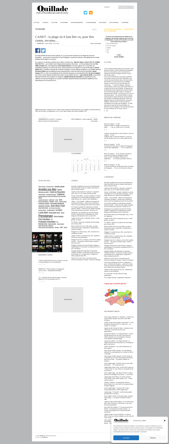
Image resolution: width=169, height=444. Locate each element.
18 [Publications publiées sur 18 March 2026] (81, 167)
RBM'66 (81, 111)
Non (108, 50)
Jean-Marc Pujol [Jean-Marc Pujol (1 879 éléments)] (58, 206)
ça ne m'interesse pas (112, 43)
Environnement (77, 22)
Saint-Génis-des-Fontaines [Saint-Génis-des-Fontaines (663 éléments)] (45, 225)
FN (55, 109)
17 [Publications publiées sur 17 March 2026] (77, 167)
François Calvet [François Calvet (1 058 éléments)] (43, 203)
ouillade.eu (42, 435)
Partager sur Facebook (37, 50)
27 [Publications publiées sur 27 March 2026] (90, 169)
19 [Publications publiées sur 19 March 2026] (86, 167)
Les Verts (60, 111)
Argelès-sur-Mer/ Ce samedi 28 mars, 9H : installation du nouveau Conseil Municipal (118, 236)
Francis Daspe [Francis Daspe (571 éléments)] (63, 201)
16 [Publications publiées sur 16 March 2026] (73, 167)
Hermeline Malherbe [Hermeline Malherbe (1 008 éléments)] (57, 203)
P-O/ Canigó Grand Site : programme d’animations (117, 277)
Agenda (45, 22)
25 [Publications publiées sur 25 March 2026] (81, 169)
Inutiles (109, 48)
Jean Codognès (85, 109)
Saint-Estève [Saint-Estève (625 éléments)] (60, 224)
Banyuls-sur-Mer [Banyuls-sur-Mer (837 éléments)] (43, 192)
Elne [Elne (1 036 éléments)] (60, 200)
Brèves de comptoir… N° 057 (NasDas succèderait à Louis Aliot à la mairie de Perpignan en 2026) (117, 154)
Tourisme (124, 22)
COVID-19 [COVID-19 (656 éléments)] (51, 199)
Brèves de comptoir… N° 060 (112, 124)
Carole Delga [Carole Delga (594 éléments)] (41, 194)
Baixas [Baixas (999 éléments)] (59, 189)
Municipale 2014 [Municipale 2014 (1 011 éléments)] (54, 212)
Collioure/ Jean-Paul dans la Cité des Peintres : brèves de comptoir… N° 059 (119, 134)
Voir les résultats (119, 56)
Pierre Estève (75, 111)
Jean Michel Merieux (94, 109)
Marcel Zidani (67, 111)
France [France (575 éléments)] (56, 201)
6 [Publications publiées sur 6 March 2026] (90, 164)
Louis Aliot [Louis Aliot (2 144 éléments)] (43, 212)
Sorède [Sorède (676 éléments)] (57, 227)
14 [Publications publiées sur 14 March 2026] (94, 166)
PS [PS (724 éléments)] (52, 219)
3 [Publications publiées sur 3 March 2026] (77, 164)
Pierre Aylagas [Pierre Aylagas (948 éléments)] (58, 216)
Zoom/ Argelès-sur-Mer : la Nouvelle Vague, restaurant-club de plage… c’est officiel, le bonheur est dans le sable (118, 397)
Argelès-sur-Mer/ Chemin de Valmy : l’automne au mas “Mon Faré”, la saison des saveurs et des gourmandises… (118, 329)
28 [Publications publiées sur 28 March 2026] (94, 169)
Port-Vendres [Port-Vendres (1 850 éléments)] (44, 219)
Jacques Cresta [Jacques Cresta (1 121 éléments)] (44, 206)
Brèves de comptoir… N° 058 (112, 144)
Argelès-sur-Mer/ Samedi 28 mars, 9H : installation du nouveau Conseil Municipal (118, 270)
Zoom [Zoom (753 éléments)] (65, 227)
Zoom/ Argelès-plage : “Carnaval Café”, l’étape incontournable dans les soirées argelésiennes (116, 388)
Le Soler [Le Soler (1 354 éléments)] (59, 210)
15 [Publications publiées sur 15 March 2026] (98, 166)
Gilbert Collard (60, 109)
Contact (107, 7)
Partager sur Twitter (43, 50)
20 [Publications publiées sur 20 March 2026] (90, 167)
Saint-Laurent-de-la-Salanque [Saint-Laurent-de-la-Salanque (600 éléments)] (46, 227)
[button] (165, 420)
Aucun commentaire (95, 43)
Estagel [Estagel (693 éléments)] (51, 201)
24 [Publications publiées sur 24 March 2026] (77, 169)
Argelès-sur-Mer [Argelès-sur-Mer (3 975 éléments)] (47, 189)
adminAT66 (40, 43)
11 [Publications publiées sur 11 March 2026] (81, 166)
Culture (54, 22)
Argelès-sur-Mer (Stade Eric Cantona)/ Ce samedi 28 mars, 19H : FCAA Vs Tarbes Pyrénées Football (118, 189)
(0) (107, 110)
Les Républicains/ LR (52, 111)
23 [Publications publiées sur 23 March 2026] (73, 169)
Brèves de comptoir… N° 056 (112, 164)
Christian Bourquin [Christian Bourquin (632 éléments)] (51, 194)
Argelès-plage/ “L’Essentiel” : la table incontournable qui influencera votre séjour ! (118, 392)
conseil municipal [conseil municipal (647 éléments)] (43, 199)
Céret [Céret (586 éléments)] (56, 199)
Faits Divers (113, 22)
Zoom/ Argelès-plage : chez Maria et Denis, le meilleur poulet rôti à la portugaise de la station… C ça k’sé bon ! (118, 373)
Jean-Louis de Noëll (40, 111)
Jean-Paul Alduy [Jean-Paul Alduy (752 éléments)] (43, 208)
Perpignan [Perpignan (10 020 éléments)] (45, 216)
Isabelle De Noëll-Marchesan (72, 109)
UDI (85, 111)
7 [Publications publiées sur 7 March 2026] (94, 164)
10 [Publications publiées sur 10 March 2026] (77, 166)
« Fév (85, 173)
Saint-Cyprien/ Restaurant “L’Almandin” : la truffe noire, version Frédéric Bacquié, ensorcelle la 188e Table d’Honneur (119, 318)
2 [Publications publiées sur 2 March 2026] (73, 164)
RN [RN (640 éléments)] (57, 221)
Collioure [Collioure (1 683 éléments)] (61, 194)
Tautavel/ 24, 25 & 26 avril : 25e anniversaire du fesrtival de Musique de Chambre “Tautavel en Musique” (119, 259)
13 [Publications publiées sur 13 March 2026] (90, 166)
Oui (108, 52)
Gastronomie (91, 22)
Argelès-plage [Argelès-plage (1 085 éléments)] (59, 186)
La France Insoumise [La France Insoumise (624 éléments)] (54, 207)
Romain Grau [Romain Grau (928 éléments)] (42, 224)
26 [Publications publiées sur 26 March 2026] (86, 169)
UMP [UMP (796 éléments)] (61, 227)
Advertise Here (68, 139)
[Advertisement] (68, 87)
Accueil (37, 22)
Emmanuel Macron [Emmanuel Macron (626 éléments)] (43, 201)
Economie (64, 22)
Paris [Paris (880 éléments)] (62, 212)
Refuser (153, 438)
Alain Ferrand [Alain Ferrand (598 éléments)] (42, 186)
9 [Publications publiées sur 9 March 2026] (73, 166)
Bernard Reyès (42, 109)
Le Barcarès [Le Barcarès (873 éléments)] (51, 210)
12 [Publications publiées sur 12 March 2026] (86, 166)
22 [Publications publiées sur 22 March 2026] (98, 167)
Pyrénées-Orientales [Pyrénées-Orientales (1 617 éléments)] (47, 222)
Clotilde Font (50, 109)
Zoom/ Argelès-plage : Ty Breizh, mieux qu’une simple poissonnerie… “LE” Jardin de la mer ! (118, 364)
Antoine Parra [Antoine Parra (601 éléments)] (50, 186)
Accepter (126, 438)
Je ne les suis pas (111, 45)
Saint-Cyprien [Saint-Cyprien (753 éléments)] (52, 224)
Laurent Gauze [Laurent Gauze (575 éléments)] (42, 210)
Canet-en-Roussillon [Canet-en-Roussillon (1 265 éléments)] (57, 192)
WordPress (45, 437)
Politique (102, 22)
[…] (105, 110)
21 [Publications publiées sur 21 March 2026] (94, 167)
